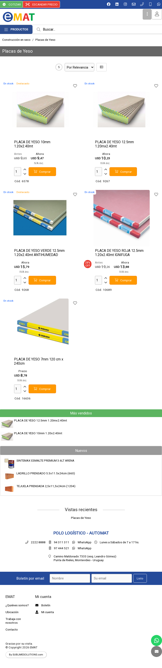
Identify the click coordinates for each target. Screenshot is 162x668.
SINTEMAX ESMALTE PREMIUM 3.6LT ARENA (45, 460)
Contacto (11, 629)
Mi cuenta (44, 612)
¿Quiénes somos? (17, 605)
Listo (140, 578)
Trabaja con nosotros (13, 620)
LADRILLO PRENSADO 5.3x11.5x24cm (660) (45, 473)
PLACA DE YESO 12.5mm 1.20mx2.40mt (40, 420)
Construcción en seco (16, 39)
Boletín (42, 605)
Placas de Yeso (45, 39)
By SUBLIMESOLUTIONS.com (26, 654)
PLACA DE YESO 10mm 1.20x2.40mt (38, 433)
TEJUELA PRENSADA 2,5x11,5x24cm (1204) (45, 486)
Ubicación (11, 612)
